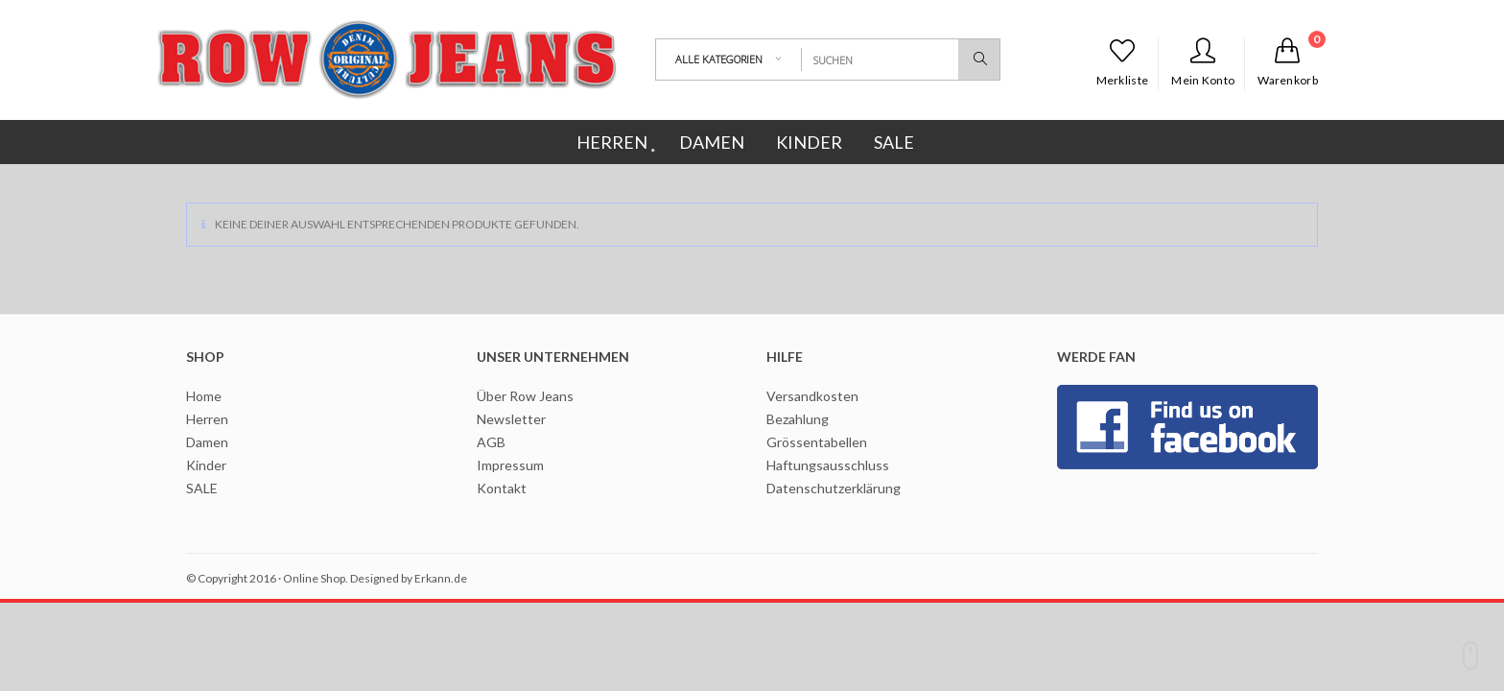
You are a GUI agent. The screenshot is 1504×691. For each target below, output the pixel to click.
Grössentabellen (816, 442)
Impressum (510, 465)
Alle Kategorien (719, 59)
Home (204, 396)
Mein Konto (1202, 62)
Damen (207, 442)
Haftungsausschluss (827, 465)
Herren (207, 419)
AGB (491, 442)
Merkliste (1122, 62)
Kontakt (502, 488)
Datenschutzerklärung (833, 488)
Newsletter (511, 419)
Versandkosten (812, 396)
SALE (202, 488)
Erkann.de (440, 578)
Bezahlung (797, 419)
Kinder (206, 465)
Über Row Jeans (525, 396)
